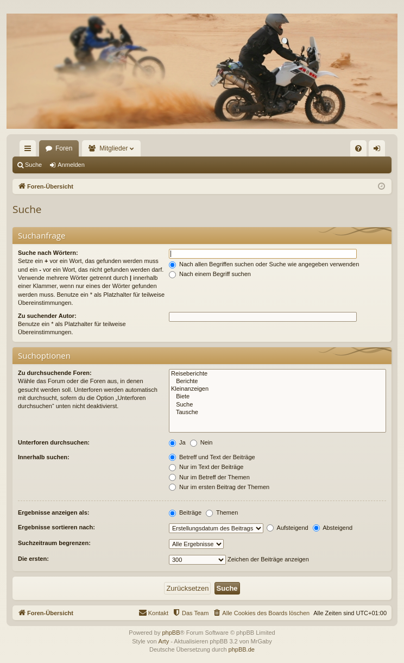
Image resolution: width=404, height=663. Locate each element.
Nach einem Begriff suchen (210, 274)
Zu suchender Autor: (47, 315)
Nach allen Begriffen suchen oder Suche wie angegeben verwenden (264, 264)
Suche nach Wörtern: (48, 252)
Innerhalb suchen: (44, 457)
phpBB (171, 632)
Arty (164, 641)
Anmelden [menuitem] (379, 151)
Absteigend (333, 527)
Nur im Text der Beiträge (206, 467)
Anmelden (71, 164)
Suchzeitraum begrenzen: (54, 543)
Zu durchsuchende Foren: (55, 373)
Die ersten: (33, 558)
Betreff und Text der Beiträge (212, 457)
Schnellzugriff (30, 151)
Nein (201, 442)
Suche (33, 164)
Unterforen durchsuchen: (54, 442)
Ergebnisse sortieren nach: (56, 527)
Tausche (277, 412)
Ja (177, 442)
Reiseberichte (277, 374)
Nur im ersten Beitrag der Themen (219, 487)
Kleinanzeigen (277, 389)
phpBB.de (242, 649)
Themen (222, 512)
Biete (277, 397)
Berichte (277, 381)
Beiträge (185, 512)
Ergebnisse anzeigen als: (53, 512)
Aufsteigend (287, 527)
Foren (63, 148)
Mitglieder (113, 148)
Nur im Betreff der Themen (209, 477)
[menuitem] (358, 148)
